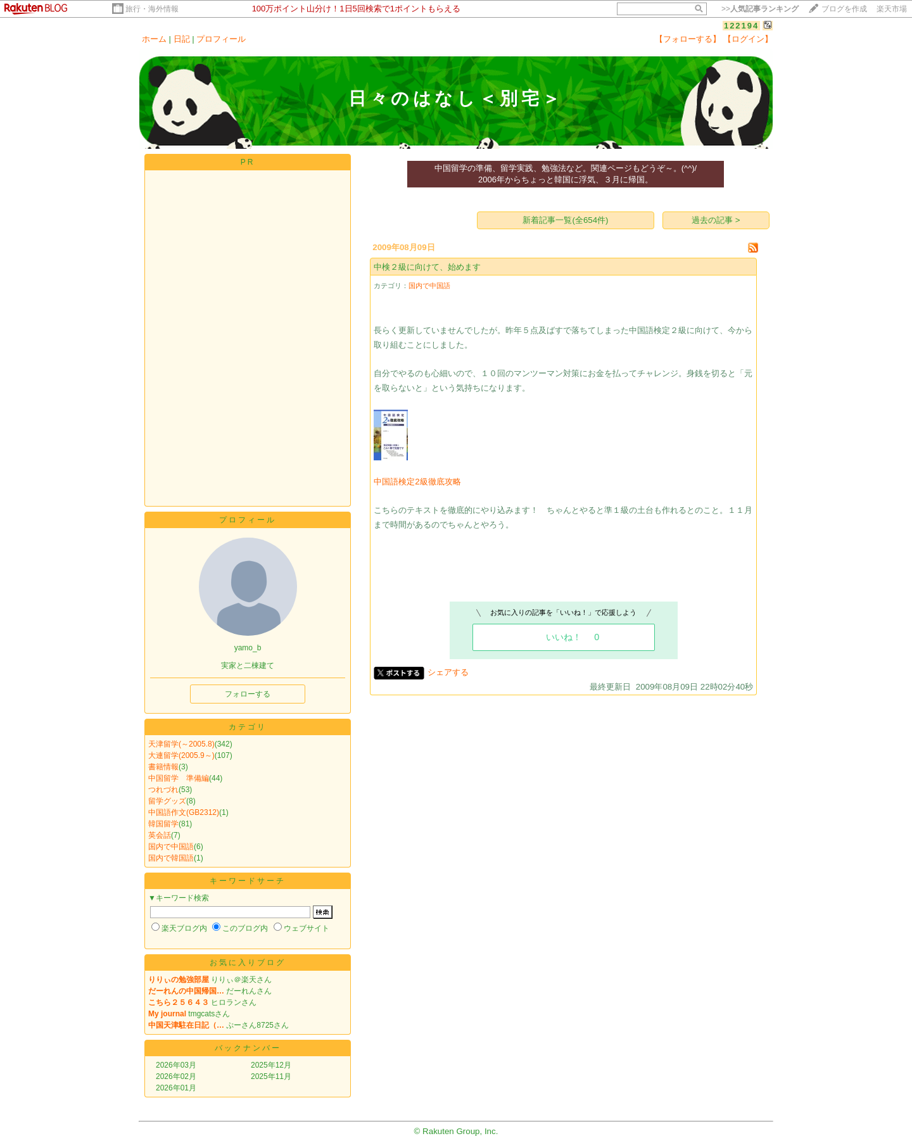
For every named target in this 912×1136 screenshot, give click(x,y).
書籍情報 (163, 766)
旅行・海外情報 (152, 8)
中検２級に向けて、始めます (427, 267)
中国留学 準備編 (178, 778)
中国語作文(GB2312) (183, 812)
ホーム (154, 39)
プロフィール (221, 39)
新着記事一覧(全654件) (565, 220)
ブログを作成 (844, 8)
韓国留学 (163, 823)
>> (760, 8)
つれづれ (163, 789)
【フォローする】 (688, 39)
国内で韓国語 (171, 858)
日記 (182, 39)
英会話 (159, 835)
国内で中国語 (171, 846)
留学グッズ (167, 801)
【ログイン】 (748, 39)
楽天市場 (892, 8)
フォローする (247, 694)
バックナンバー (248, 1048)
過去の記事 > (716, 220)
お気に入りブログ (248, 962)
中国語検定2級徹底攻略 (417, 481)
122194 (741, 25)
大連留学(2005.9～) (181, 755)
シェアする (448, 672)
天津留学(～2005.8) (181, 744)
